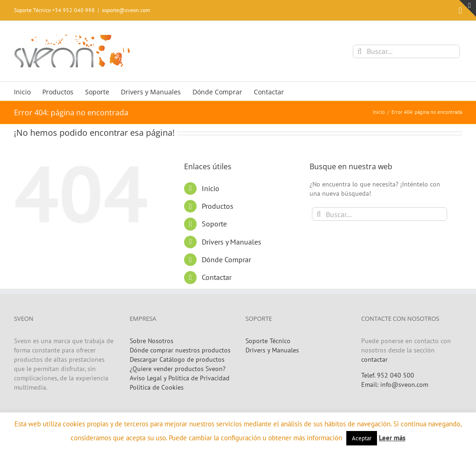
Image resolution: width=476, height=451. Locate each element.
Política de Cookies (157, 387)
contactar (374, 359)
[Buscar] (359, 51)
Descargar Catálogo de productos (177, 359)
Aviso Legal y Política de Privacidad (180, 378)
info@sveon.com (404, 384)
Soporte (214, 223)
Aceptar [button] (361, 438)
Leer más (392, 437)
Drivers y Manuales (231, 241)
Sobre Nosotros (151, 341)
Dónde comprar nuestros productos (180, 350)
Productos (217, 206)
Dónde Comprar (226, 259)
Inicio (210, 188)
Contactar (216, 277)
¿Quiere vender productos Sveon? (177, 369)
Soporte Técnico (268, 341)
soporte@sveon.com (126, 10)
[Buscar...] (406, 51)
